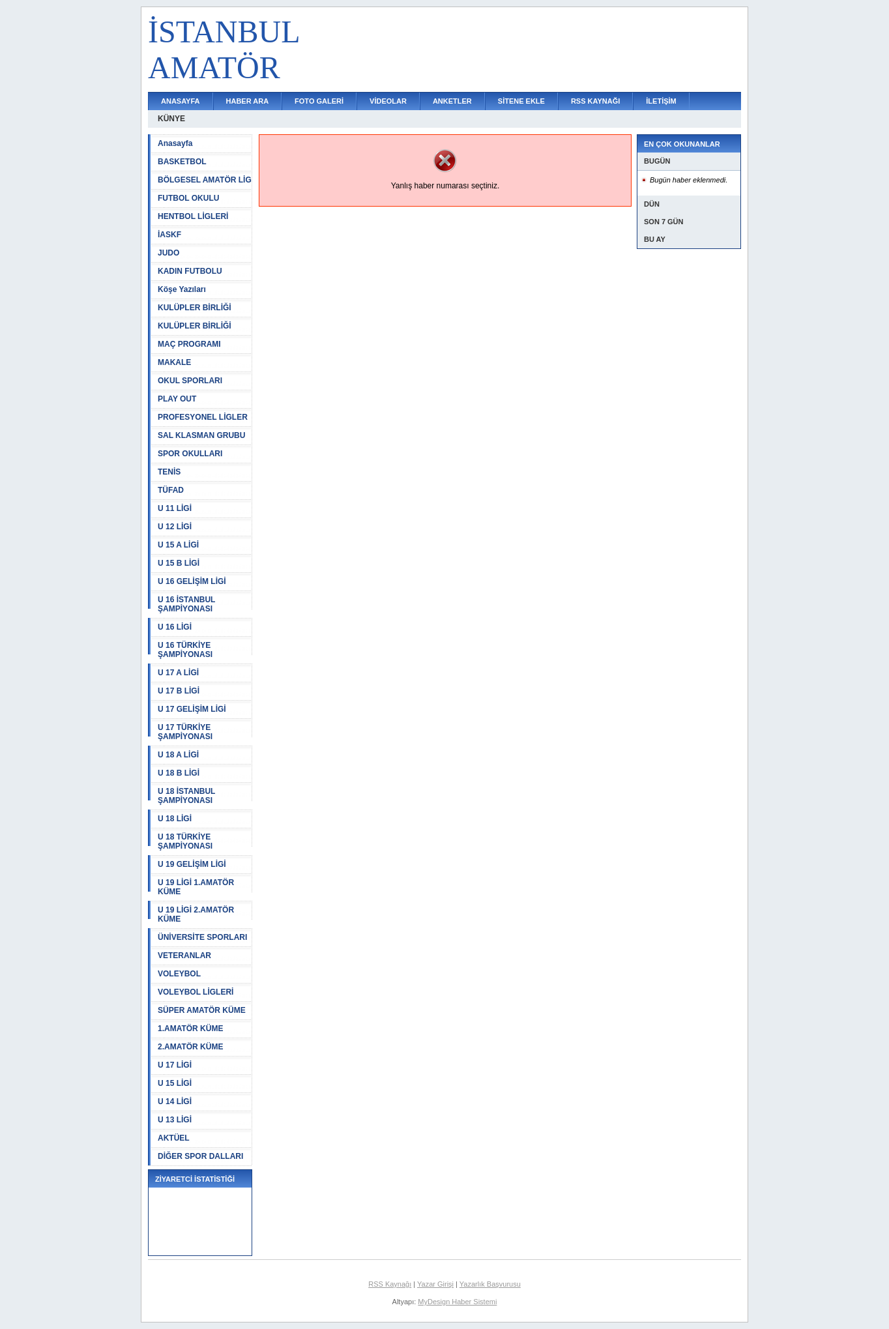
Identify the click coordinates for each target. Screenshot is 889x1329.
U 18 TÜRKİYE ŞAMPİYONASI (185, 841)
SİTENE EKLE (521, 101)
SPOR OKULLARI (190, 453)
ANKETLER (452, 101)
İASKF (169, 234)
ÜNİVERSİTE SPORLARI (202, 937)
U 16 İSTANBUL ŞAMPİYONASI (186, 604)
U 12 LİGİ (175, 526)
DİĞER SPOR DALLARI (200, 1156)
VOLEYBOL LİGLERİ (195, 992)
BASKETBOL (182, 161)
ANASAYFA (180, 101)
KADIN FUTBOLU (190, 271)
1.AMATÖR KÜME (190, 1028)
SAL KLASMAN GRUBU (201, 435)
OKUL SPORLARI (190, 380)
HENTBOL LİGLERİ (193, 216)
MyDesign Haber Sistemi (457, 1302)
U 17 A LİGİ (178, 672)
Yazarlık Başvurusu (490, 1284)
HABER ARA (247, 101)
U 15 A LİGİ (178, 544)
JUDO (168, 252)
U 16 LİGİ (175, 627)
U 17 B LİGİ (178, 690)
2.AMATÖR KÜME (190, 1046)
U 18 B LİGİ (178, 773)
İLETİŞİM (661, 101)
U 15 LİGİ (175, 1083)
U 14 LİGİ (175, 1101)
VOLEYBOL (179, 973)
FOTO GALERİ (319, 101)
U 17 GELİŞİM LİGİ (192, 709)
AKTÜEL (174, 1138)
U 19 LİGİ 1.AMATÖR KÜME (196, 887)
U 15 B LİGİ (178, 563)
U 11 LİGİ (175, 508)
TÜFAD (171, 490)
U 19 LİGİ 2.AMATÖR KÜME (196, 914)
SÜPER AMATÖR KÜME (202, 1010)
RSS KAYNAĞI (595, 101)
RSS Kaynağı (389, 1284)
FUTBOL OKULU (188, 198)
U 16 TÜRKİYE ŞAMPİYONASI (185, 650)
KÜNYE (171, 118)
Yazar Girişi (435, 1284)
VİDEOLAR (388, 101)
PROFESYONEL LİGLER (203, 417)
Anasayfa (175, 143)
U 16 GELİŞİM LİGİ (192, 581)
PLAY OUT (177, 398)
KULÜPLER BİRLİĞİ (194, 307)
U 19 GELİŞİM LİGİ (192, 864)
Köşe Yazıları (182, 289)
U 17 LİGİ (175, 1065)
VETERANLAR (184, 955)
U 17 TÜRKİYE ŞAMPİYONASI (185, 732)
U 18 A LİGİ (178, 754)
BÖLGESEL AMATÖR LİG (205, 179)
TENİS (169, 471)
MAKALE (174, 362)
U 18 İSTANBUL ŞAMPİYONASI (186, 796)
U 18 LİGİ (175, 818)
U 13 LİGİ (175, 1119)
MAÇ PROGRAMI (189, 344)
